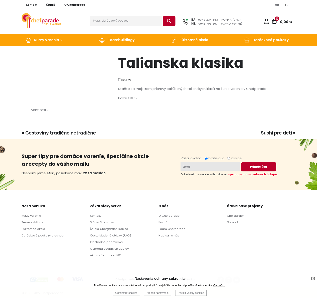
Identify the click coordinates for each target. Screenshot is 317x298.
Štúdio (94, 229)
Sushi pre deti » (278, 133)
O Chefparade (169, 216)
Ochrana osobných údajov (109, 249)
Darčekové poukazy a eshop (43, 235)
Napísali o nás (168, 235)
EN (287, 5)
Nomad (232, 222)
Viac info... (219, 285)
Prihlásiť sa (258, 167)
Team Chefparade (172, 229)
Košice (234, 158)
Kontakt (95, 216)
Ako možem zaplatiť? (105, 255)
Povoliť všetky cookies (191, 292)
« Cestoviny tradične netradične (59, 133)
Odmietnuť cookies (126, 292)
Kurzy (126, 79)
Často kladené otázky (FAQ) (110, 235)
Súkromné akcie (33, 229)
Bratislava (215, 158)
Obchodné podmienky (106, 242)
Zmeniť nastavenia (157, 292)
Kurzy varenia (31, 216)
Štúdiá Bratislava (102, 222)
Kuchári (163, 222)
